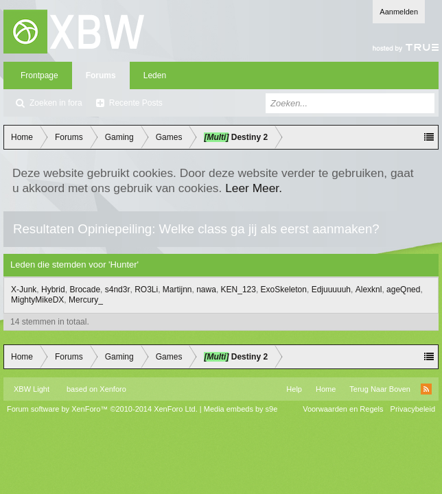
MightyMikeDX (37, 300)
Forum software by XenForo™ (102, 409)
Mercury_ (86, 300)
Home (326, 389)
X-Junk (23, 289)
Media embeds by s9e (241, 409)
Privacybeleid (413, 409)
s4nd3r (117, 289)
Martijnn (177, 289)
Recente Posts (136, 103)
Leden (154, 75)
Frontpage (39, 75)
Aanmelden (399, 12)
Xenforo (113, 389)
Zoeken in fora (56, 103)
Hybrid (53, 289)
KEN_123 (238, 289)
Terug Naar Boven (379, 389)
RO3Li (146, 289)
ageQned (403, 289)
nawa (206, 289)
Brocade (84, 289)
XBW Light (31, 389)
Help (294, 389)
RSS (426, 389)
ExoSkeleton (284, 289)
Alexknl (369, 289)
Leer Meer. (253, 188)
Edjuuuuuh (331, 289)
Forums (101, 75)
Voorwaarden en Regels (343, 409)
